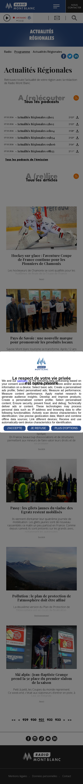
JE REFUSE (38, 428)
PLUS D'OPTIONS (66, 428)
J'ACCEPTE (14, 428)
